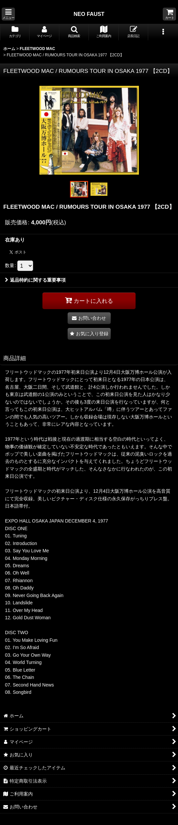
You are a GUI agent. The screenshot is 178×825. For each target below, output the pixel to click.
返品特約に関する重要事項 (35, 280)
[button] (8, 14)
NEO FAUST (89, 14)
